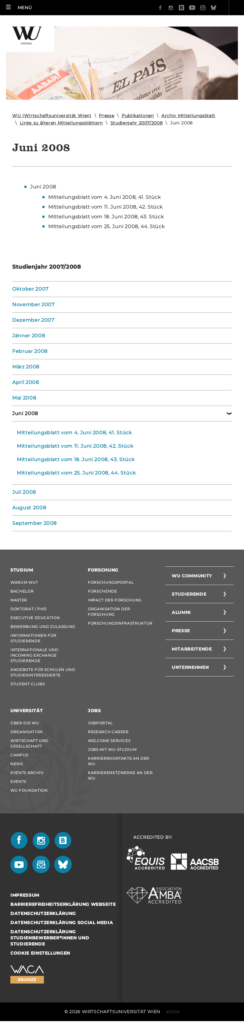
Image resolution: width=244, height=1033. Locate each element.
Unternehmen (190, 667)
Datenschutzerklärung (43, 913)
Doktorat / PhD (28, 609)
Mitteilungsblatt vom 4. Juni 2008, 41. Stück (74, 433)
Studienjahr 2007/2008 (136, 123)
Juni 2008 (43, 187)
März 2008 (25, 367)
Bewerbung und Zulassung (42, 626)
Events (18, 781)
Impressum (24, 895)
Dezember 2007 (33, 320)
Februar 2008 (30, 351)
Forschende (102, 591)
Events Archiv (26, 772)
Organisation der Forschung (109, 612)
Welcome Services (109, 740)
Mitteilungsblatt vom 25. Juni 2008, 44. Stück (76, 473)
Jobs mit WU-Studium (112, 749)
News (16, 764)
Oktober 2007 (30, 289)
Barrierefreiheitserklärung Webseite (63, 904)
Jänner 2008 (28, 336)
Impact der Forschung (115, 600)
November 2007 (33, 304)
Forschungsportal (111, 582)
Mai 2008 (24, 398)
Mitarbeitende (192, 649)
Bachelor (22, 591)
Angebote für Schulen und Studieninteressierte (42, 672)
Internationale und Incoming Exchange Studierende (34, 655)
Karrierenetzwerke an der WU (120, 775)
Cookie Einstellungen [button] (40, 953)
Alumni (181, 612)
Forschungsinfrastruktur (120, 623)
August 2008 (29, 508)
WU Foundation (29, 790)
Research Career (108, 732)
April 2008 (25, 382)
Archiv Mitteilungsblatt (188, 115)
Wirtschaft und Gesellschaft (29, 743)
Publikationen (138, 115)
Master (18, 600)
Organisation (26, 732)
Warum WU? (24, 582)
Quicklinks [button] (219, 7)
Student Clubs (27, 684)
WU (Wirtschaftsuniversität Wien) (52, 115)
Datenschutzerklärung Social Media (61, 922)
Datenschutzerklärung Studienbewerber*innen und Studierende (49, 938)
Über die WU (24, 723)
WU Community (192, 576)
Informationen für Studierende (33, 638)
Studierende (189, 594)
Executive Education (35, 617)
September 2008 (34, 523)
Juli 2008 (24, 492)
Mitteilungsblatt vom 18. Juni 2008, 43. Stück (76, 459)
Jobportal (100, 723)
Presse (106, 115)
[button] (19, 7)
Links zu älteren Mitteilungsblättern (61, 123)
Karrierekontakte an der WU (118, 761)
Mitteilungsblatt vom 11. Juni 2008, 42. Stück (75, 446)
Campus (19, 755)
